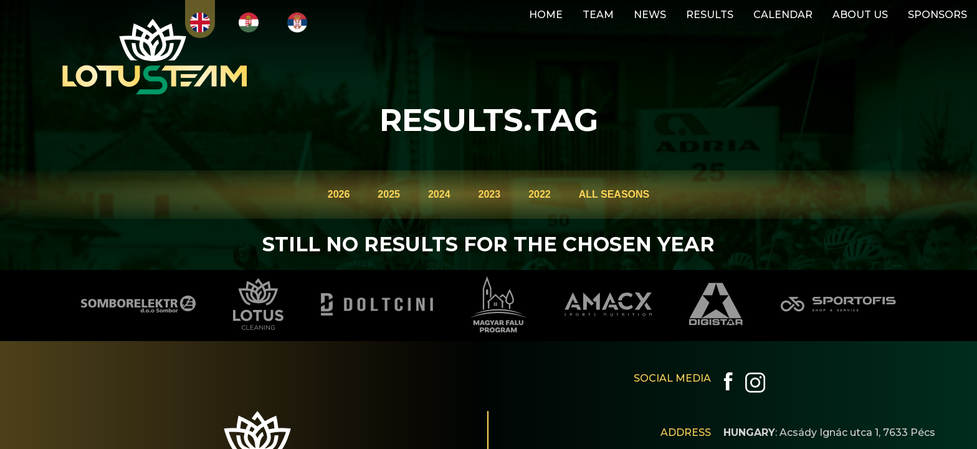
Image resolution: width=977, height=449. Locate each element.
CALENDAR (783, 15)
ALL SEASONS (614, 194)
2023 (490, 194)
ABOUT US (860, 15)
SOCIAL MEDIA (672, 378)
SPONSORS (937, 15)
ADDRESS (685, 432)
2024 (439, 194)
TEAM (598, 15)
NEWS (650, 15)
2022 (539, 194)
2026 (339, 194)
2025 (389, 194)
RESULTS (709, 15)
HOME (546, 15)
